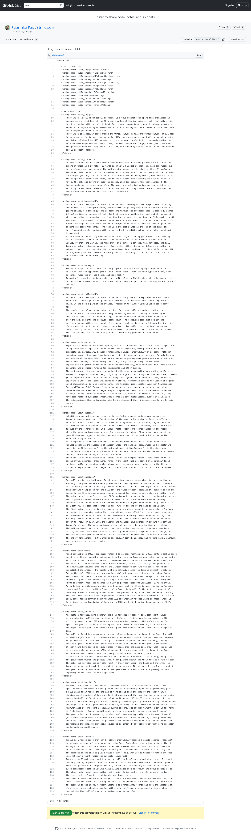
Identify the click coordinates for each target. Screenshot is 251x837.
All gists (70, 5)
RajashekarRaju (23, 27)
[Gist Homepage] (12, 5)
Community (120, 828)
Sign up (242, 5)
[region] (125, 431)
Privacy (91, 828)
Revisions (29, 39)
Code (11, 39)
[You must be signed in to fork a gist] (239, 27)
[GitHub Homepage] (57, 829)
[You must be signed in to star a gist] (224, 27)
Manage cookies (152, 828)
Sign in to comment (149, 812)
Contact (138, 828)
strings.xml (46, 27)
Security (100, 828)
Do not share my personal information (179, 828)
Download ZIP (237, 39)
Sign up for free (61, 812)
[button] (223, 39)
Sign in (229, 5)
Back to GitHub (85, 5)
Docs (130, 828)
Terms (83, 828)
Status (110, 828)
